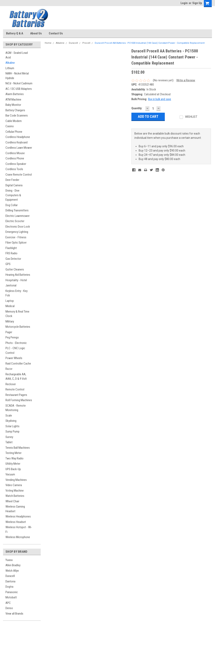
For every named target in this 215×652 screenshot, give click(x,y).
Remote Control (14, 389)
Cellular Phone (13, 132)
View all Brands (14, 613)
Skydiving (10, 421)
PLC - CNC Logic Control (15, 350)
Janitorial (10, 285)
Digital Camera (13, 185)
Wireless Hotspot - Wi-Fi (18, 529)
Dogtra (9, 586)
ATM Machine (13, 99)
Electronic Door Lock (17, 226)
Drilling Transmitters (17, 210)
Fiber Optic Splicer (16, 242)
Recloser (10, 384)
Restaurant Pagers (16, 395)
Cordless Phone (14, 158)
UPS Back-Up (13, 469)
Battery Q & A (14, 33)
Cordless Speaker (15, 164)
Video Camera (13, 485)
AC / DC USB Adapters (18, 89)
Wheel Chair (12, 501)
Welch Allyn (12, 570)
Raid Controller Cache (18, 363)
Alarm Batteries (14, 94)
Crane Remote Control (18, 174)
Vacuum (10, 474)
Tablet (9, 442)
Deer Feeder (12, 180)
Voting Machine (14, 490)
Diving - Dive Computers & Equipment (13, 195)
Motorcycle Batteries (17, 327)
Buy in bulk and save (159, 99)
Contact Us (56, 33)
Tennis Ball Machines (17, 448)
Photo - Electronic (16, 343)
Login (184, 3)
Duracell (10, 576)
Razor (8, 369)
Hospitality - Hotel (16, 280)
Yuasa (9, 560)
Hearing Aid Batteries (17, 275)
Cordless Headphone (17, 137)
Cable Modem (13, 121)
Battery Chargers (15, 110)
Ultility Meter (12, 463)
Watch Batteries (14, 496)
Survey (9, 437)
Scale (8, 415)
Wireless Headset (15, 522)
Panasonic (11, 592)
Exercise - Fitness (15, 237)
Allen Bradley (12, 565)
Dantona (10, 581)
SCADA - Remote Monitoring (15, 408)
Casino (9, 126)
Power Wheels (13, 358)
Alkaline (10, 63)
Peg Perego (12, 337)
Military (9, 321)
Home (48, 43)
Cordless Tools (14, 169)
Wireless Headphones (18, 516)
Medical (10, 306)
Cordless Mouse (15, 153)
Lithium (9, 68)
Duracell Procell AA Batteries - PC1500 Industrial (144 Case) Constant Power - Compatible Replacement (149, 43)
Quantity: (136, 108)
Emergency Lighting (16, 232)
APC (8, 603)
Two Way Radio (14, 458)
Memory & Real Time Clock (17, 314)
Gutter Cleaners (14, 269)
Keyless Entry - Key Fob (16, 293)
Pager (8, 332)
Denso (9, 608)
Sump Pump (12, 431)
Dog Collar (11, 205)
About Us (36, 33)
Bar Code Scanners (16, 115)
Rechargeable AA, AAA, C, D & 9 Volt (16, 376)
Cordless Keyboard (16, 142)
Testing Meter (13, 453)
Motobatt (11, 597)
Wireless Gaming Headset (15, 509)
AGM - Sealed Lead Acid (16, 55)
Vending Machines (16, 480)
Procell (86, 43)
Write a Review (185, 80)
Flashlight (11, 248)
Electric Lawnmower (17, 216)
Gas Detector (13, 259)
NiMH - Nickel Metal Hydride (17, 76)
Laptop (9, 301)
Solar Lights (12, 426)
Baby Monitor (13, 105)
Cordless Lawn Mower (18, 147)
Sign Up (197, 3)
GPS (8, 264)
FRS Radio (11, 253)
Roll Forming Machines (18, 400)
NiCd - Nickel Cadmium (18, 83)
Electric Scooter (14, 221)
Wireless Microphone (17, 537)
